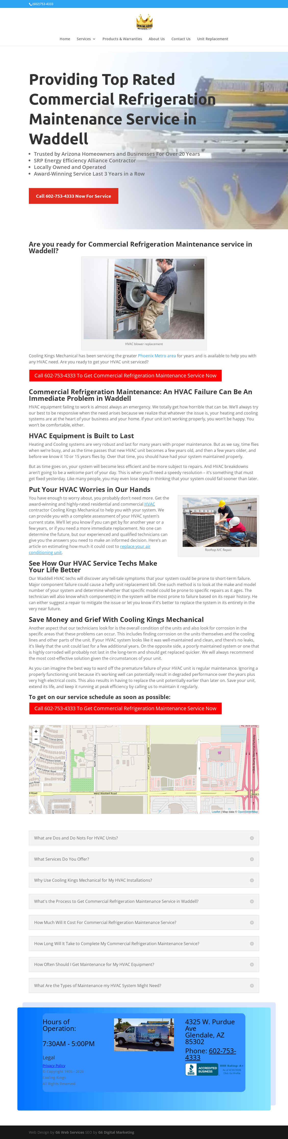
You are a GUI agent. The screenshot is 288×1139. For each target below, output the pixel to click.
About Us (157, 39)
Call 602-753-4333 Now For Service (73, 196)
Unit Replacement (212, 39)
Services (84, 39)
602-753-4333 (210, 1054)
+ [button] (36, 732)
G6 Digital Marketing (116, 1132)
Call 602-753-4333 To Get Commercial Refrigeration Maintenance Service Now (125, 375)
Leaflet (216, 811)
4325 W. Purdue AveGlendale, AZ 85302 (210, 1031)
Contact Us (181, 39)
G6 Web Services (69, 1132)
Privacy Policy (54, 1065)
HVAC (149, 504)
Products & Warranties (122, 39)
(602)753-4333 (42, 4)
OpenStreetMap (248, 811)
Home (65, 39)
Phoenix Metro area (157, 356)
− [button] (36, 740)
